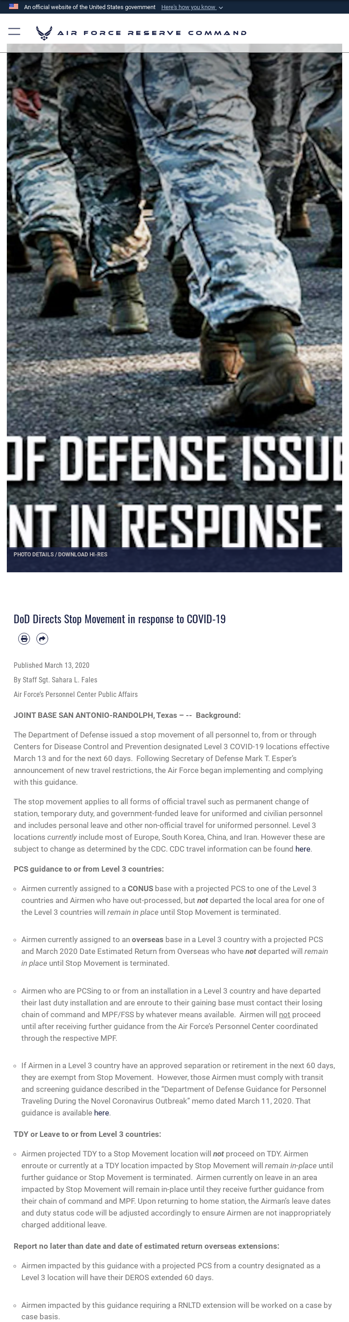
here (302, 848)
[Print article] (24, 639)
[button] (193, 7)
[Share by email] (42, 639)
